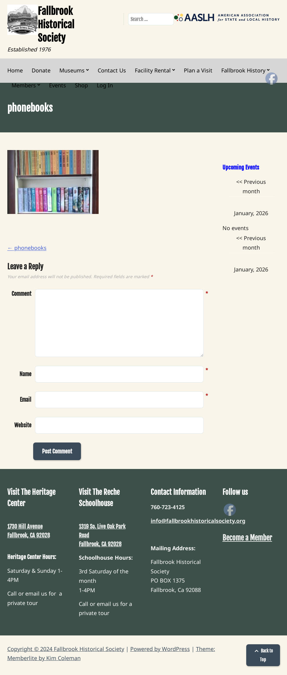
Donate (41, 70)
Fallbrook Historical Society (56, 24)
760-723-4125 (168, 507)
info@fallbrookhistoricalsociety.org (198, 520)
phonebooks (27, 247)
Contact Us (112, 70)
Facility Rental (153, 70)
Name (25, 373)
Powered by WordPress (160, 648)
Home (15, 70)
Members (24, 85)
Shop (81, 85)
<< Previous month (251, 186)
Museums (72, 70)
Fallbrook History (243, 70)
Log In (105, 85)
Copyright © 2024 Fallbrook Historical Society (65, 648)
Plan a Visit (198, 70)
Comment (21, 294)
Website (22, 425)
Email (25, 399)
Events (57, 85)
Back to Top (263, 655)
